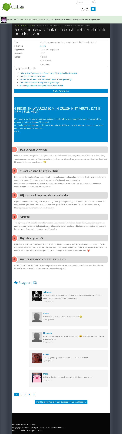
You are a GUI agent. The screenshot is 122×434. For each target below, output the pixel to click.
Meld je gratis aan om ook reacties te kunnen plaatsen (61, 402)
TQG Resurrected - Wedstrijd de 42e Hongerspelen (77, 19)
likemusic (47, 333)
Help (23, 430)
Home (17, 26)
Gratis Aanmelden (61, 91)
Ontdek (24, 26)
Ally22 (46, 313)
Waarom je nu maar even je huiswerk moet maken (41, 85)
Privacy (41, 430)
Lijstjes (32, 26)
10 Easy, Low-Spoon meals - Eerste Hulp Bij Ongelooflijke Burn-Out (48, 73)
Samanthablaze (14, 19)
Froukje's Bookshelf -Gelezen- (32, 76)
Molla (45, 374)
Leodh (43, 46)
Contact (15, 430)
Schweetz (47, 292)
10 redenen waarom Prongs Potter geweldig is (40, 82)
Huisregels (31, 430)
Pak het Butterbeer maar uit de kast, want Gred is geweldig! (46, 79)
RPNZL (46, 354)
